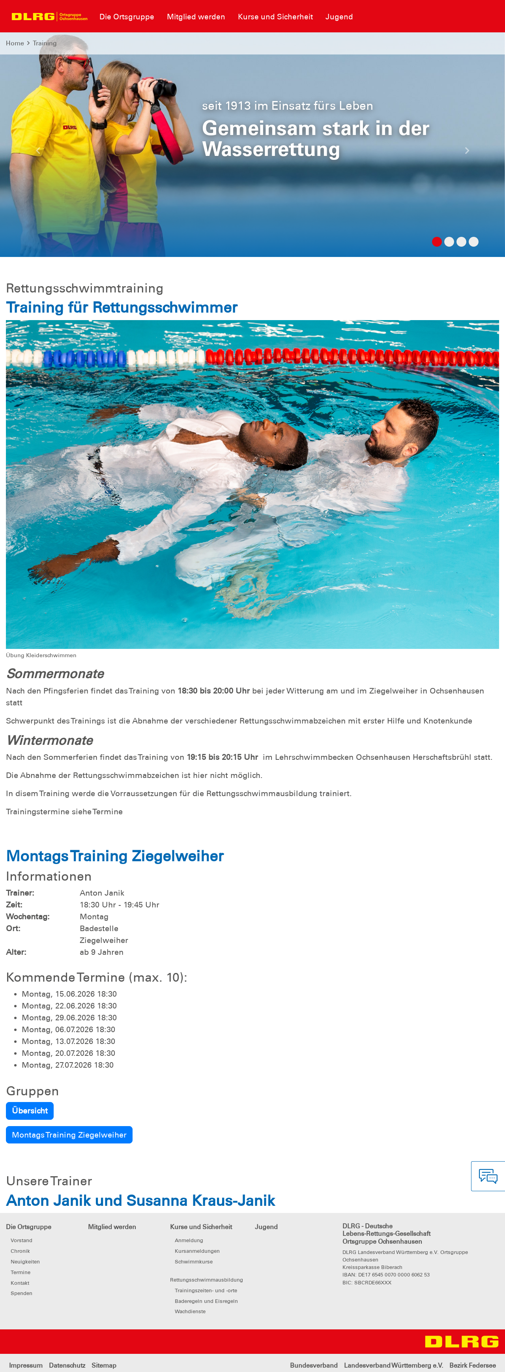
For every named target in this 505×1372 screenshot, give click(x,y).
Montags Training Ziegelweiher (69, 1135)
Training (45, 43)
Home (15, 43)
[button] (38, 153)
